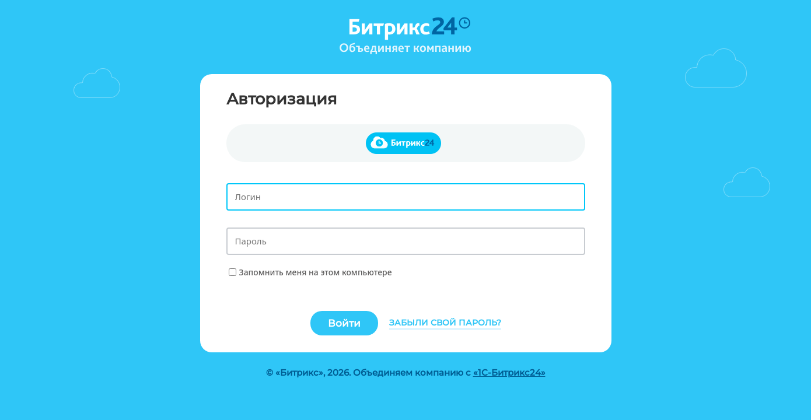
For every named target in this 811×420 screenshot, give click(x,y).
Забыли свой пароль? (445, 322)
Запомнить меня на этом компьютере (315, 272)
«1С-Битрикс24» (509, 372)
